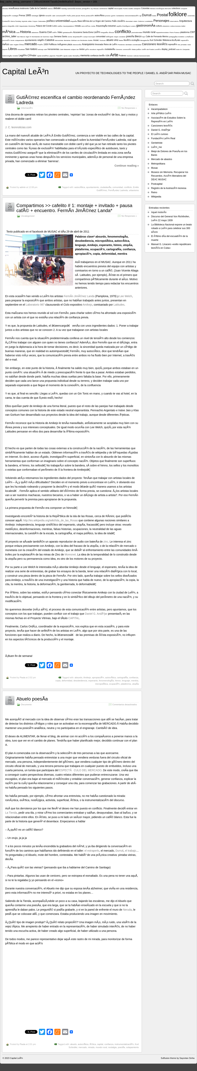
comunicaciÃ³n (61, 16)
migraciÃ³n (100, 49)
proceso (107, 16)
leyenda (24, 21)
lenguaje (126, 680)
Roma (83, 16)
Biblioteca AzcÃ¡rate (171, 40)
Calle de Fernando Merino (157, 36)
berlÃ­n (102, 56)
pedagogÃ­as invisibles (176, 37)
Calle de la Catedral (38, 8)
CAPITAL (73, 618)
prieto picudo (76, 16)
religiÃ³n (41, 40)
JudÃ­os (59, 26)
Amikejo (87, 304)
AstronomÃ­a (77, 45)
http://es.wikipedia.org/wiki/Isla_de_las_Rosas (50, 520)
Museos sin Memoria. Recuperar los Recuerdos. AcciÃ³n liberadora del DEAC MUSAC (169, 176)
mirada (78, 26)
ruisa (189, 45)
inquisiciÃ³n (185, 40)
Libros (12, 49)
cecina (70, 37)
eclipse (73, 49)
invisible (15, 56)
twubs (154, 16)
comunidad (100, 36)
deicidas (5, 8)
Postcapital (156, 184)
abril (45, 49)
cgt (140, 16)
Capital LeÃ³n (25, 71)
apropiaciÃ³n (98, 677)
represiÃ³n (172, 44)
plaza (69, 44)
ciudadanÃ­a (110, 49)
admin (23, 187)
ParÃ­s (69, 16)
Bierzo (138, 36)
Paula (22, 677)
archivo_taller (9, 36)
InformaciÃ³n (27, 108)
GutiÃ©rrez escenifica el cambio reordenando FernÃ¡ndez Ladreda (75, 100)
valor (11, 45)
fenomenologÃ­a (106, 680)
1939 (46, 44)
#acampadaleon (68, 26)
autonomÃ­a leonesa (74, 8)
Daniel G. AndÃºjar (96, 613)
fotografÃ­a (104, 32)
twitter (183, 26)
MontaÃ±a (76, 56)
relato (135, 21)
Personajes (161, 21)
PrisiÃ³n (40, 45)
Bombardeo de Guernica (40, 37)
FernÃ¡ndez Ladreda (118, 190)
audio (70, 56)
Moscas (96, 8)
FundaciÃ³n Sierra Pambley (11, 21)
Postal (162, 15)
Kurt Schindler (156, 40)
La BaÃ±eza (189, 37)
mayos (116, 37)
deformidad (67, 680)
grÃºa (87, 49)
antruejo (41, 49)
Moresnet (70, 554)
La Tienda (11, 812)
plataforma (184, 32)
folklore (178, 14)
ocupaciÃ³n (114, 684)
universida (191, 16)
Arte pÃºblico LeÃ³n (161, 113)
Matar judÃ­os (136, 49)
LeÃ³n (97, 32)
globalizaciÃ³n (68, 32)
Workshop (31, 26)
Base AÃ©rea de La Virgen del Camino (94, 21)
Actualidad (21, 49)
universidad (63, 20)
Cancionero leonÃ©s (154, 44)
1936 (17, 26)
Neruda (127, 909)
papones (53, 56)
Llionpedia (185, 49)
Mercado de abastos (161, 159)
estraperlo (137, 8)
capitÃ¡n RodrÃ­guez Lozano (126, 26)
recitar (93, 26)
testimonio (24, 8)
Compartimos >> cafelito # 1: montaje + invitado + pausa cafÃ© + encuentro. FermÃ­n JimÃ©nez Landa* (74, 208)
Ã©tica (21, 45)
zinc (106, 541)
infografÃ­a (10, 26)
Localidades (149, 21)
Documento (26, 704)
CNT (192, 32)
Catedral (49, 40)
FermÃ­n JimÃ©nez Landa (79, 296)
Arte (114, 54)
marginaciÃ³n (6, 16)
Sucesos (130, 56)
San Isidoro (31, 49)
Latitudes (119, 304)
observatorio (174, 21)
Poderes (122, 56)
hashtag (64, 8)
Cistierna (141, 21)
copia (58, 680)
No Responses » (129, 108)
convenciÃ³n (127, 49)
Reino (154, 192)
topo (143, 37)
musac (96, 40)
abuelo (109, 40)
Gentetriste (156, 143)
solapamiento (19, 40)
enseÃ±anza (14, 8)
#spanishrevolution (162, 32)
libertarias (67, 40)
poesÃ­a (130, 36)
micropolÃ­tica (101, 684)
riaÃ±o (5, 44)
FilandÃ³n (59, 56)
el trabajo (130, 850)
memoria (85, 55)
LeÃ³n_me (156, 147)
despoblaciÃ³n (78, 37)
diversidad (129, 21)
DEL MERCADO (91, 770)
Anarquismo (88, 44)
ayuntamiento (31, 40)
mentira (134, 680)
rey (92, 8)
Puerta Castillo (128, 8)
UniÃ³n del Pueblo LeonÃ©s (151, 49)
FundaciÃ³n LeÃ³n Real (163, 138)
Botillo (90, 40)
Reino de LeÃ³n (110, 44)
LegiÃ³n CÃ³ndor (27, 55)
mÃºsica (8, 32)
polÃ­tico (50, 21)
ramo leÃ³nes (86, 26)
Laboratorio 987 (35, 304)
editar (30, 21)
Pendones (121, 45)
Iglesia (42, 15)
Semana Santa (60, 36)
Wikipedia (156, 196)
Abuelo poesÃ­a (32, 698)
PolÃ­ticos (53, 44)
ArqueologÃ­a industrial (106, 26)
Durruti (147, 15)
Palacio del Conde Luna (46, 26)
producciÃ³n (90, 16)
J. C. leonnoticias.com (18, 127)
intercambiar (59, 40)
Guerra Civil (45, 32)
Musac (154, 168)
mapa (51, 37)
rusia (17, 32)
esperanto (93, 680)
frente (12, 40)
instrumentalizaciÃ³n (132, 16)
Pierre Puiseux (175, 32)
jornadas (184, 45)
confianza (94, 56)
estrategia (35, 16)
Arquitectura (185, 21)
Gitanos (50, 8)
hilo (179, 45)
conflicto (123, 31)
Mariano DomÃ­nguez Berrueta (160, 8)
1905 (28, 15)
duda (178, 49)
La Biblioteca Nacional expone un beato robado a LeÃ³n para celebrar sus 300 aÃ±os (171, 228)
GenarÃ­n (48, 16)
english (16, 45)
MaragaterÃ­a (144, 40)
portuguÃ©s (86, 8)
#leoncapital (118, 8)
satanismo (34, 32)
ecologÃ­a (135, 40)
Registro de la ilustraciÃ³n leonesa (168, 188)
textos (82, 49)
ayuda (65, 56)
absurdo (78, 677)
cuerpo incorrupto (89, 37)
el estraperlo (91, 850)
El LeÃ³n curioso (159, 134)
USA (107, 56)
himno (118, 680)
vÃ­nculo (111, 32)
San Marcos (21, 37)
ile (181, 49)
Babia (121, 40)
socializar (122, 37)
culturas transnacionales (141, 56)
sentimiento (103, 8)
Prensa (22, 15)
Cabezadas (42, 21)
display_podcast (169, 49)
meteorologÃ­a (7, 56)
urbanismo (165, 26)
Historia (25, 32)
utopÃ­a (135, 684)
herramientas (53, 49)
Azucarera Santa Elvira (83, 32)
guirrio (113, 16)
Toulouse (102, 40)
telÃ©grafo (109, 37)
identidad (128, 45)
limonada (99, 44)
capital (110, 8)
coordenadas (136, 45)
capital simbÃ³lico (43, 56)
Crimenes (118, 49)
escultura (93, 49)
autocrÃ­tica (99, 15)
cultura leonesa (175, 26)
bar (78, 49)
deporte (5, 49)
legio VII (28, 37)
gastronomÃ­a (145, 25)
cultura (159, 26)
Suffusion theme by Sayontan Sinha (177, 1058)
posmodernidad (136, 32)
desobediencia (80, 680)
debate (57, 8)
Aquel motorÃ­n (158, 212)
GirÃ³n (54, 32)
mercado (30, 44)
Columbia (145, 8)
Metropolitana (158, 163)
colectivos (176, 8)
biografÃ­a (73, 21)
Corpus (34, 21)
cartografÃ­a (122, 677)
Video (59, 32)
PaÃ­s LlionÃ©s (118, 21)
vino (116, 40)
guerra (4, 26)
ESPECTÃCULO (70, 770)
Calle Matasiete (65, 49)
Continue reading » (126, 165)
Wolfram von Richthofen (79, 40)
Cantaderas (120, 16)
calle (53, 16)
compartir (184, 8)
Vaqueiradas (23, 26)
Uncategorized (28, 216)
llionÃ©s (127, 40)
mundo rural (149, 32)
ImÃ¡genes (62, 44)
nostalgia (15, 16)
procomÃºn (6, 40)
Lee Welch (125, 296)
